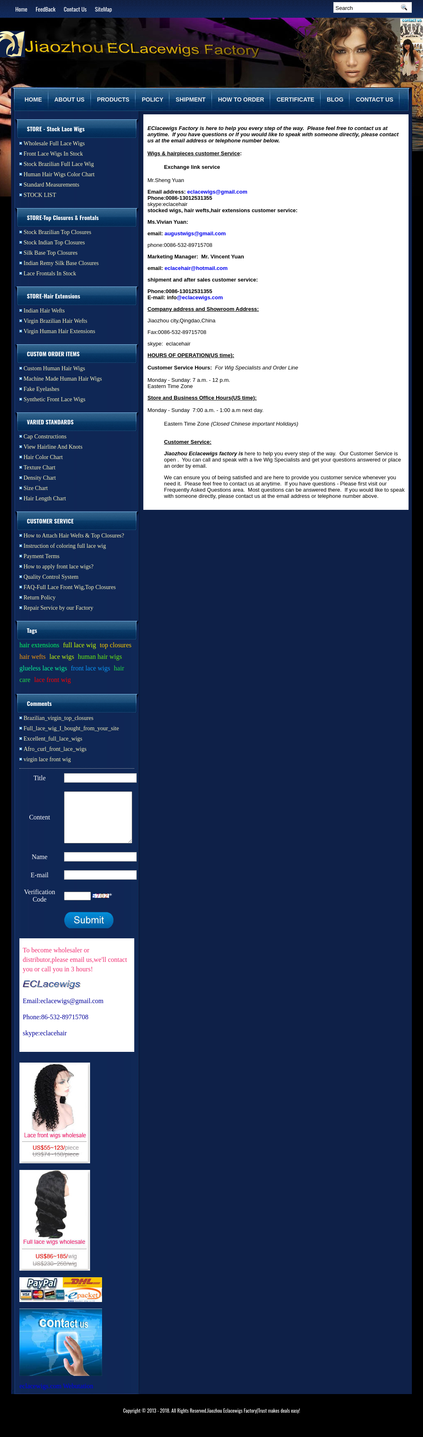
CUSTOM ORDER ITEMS (53, 353)
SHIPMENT (190, 99)
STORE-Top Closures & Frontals (63, 217)
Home (21, 9)
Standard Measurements (51, 185)
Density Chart (40, 478)
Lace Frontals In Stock (50, 273)
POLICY (152, 99)
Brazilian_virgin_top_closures (58, 718)
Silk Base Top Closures (51, 253)
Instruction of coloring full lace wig (65, 546)
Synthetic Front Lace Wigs (55, 399)
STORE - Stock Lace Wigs (56, 128)
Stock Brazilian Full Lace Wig (59, 164)
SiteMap (103, 9)
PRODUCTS (113, 99)
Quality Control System (51, 577)
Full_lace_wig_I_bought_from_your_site (71, 728)
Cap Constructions (45, 436)
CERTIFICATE (295, 99)
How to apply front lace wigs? (58, 566)
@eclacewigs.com (200, 297)
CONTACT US (374, 99)
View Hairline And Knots (53, 447)
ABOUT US (70, 99)
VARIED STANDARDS (50, 421)
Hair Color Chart (43, 457)
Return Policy (39, 597)
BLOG (335, 99)
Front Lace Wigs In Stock (53, 154)
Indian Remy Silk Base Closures (61, 263)
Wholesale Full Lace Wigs (54, 143)
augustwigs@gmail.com (195, 233)
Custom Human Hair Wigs (54, 368)
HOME (33, 99)
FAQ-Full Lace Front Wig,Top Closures (70, 587)
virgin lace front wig (47, 759)
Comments (39, 703)
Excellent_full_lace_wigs (53, 739)
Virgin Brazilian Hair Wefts (55, 321)
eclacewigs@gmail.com (217, 192)
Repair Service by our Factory (58, 608)
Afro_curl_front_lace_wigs (55, 749)
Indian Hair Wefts (44, 311)
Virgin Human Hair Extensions (59, 331)
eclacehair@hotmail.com (196, 268)
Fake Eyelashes (41, 389)
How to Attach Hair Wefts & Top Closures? (74, 536)
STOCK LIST (40, 195)
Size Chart (36, 488)
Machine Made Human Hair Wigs (63, 379)
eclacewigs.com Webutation (56, 1395)
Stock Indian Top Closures (54, 242)
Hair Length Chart (45, 498)
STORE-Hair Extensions (53, 295)
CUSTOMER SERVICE (50, 520)
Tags (32, 630)
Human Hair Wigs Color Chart (59, 174)
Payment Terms (41, 556)
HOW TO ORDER (241, 99)
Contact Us (75, 9)
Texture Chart (39, 467)
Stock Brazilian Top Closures (57, 232)
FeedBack (45, 9)
